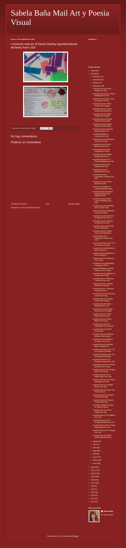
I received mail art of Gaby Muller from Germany (101, 315)
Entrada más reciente (19, 204)
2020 (93, 473)
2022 (93, 467)
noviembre (97, 80)
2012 (93, 499)
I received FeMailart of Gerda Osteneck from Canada (102, 269)
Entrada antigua (74, 204)
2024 (93, 71)
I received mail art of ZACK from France (102, 330)
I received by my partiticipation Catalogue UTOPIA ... (103, 264)
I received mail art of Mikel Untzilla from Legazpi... (101, 105)
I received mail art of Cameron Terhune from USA (103, 140)
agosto (95, 441)
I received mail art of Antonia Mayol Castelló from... (102, 130)
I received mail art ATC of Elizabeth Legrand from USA (103, 360)
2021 (93, 470)
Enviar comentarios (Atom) (30, 208)
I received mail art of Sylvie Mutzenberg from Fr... (102, 155)
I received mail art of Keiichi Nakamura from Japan (102, 120)
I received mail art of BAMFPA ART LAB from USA (103, 207)
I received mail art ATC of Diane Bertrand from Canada (103, 365)
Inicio (47, 204)
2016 (93, 486)
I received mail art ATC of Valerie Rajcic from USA (102, 376)
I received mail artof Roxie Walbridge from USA (101, 305)
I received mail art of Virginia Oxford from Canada (102, 285)
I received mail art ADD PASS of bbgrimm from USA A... (103, 217)
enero (95, 463)
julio (94, 444)
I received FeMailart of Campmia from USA (100, 135)
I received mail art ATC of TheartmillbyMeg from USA (103, 160)
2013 (93, 495)
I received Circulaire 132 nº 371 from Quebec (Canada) (103, 355)
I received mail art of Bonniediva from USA (101, 171)
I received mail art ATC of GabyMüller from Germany (102, 325)
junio (95, 448)
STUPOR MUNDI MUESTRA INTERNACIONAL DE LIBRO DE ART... (102, 194)
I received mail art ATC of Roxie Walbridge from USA (103, 95)
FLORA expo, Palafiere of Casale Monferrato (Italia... (102, 188)
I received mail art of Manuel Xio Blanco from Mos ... (102, 222)
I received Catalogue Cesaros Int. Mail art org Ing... (103, 406)
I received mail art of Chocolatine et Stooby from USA (103, 176)
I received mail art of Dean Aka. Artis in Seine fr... (103, 391)
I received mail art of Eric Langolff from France (101, 150)
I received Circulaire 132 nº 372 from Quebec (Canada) (103, 350)
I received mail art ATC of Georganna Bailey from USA (103, 421)
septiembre (97, 86)
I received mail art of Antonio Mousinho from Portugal (102, 310)
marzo (95, 457)
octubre (96, 83)
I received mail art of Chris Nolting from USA (101, 89)
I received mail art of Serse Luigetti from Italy (102, 411)
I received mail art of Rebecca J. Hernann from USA (103, 279)
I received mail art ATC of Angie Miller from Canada (103, 371)
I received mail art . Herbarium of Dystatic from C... (103, 289)
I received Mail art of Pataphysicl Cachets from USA (102, 238)
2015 (93, 489)
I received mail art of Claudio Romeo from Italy (102, 386)
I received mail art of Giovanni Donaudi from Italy (103, 396)
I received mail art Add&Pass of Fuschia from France (103, 274)
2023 (93, 74)
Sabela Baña (108, 511)
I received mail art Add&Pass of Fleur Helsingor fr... (103, 254)
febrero (95, 460)
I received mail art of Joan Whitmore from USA (101, 145)
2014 (93, 492)
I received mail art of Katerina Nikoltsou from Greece (102, 335)
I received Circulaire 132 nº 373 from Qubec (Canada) (103, 244)
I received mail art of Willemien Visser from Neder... (103, 212)
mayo (95, 451)
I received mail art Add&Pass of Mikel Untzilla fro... (103, 249)
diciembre (96, 77)
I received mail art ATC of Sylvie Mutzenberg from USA (103, 426)
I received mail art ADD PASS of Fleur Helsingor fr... (103, 227)
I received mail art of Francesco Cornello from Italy (103, 295)
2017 (93, 483)
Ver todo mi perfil (107, 515)
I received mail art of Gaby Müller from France (101, 320)
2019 (93, 477)
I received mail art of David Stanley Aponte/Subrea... (102, 110)
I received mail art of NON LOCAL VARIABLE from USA (102, 201)
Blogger (76, 536)
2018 (93, 480)
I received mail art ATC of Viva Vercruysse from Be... (103, 100)
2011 (93, 502)
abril (94, 454)
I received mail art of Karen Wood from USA (102, 183)
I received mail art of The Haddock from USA (101, 165)
